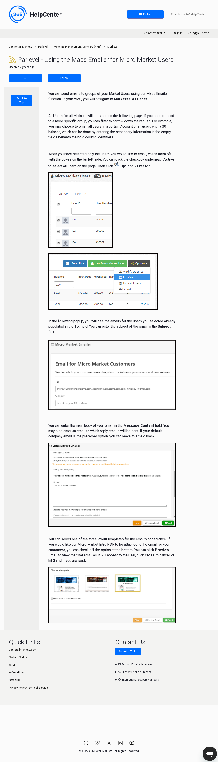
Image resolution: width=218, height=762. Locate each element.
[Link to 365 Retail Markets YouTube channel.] (131, 744)
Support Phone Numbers (134, 672)
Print (25, 78)
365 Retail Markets (20, 46)
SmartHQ (14, 680)
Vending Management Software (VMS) (77, 46)
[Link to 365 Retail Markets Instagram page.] (109, 744)
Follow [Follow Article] (64, 78)
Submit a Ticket (128, 651)
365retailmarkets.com (22, 649)
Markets (112, 46)
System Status (154, 33)
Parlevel (43, 46)
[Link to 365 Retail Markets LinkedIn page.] (120, 744)
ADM (12, 664)
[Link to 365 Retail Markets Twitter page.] (98, 744)
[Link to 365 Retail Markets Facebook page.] (86, 744)
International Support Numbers (138, 679)
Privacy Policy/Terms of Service (28, 687)
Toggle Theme (198, 33)
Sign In (176, 33)
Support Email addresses (135, 664)
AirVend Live (16, 672)
